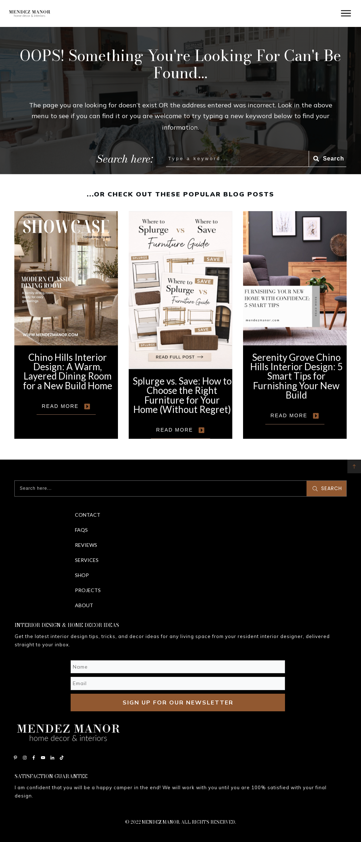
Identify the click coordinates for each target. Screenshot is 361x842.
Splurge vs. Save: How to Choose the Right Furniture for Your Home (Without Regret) (180, 325)
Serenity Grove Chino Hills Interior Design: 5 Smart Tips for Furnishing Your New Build (295, 325)
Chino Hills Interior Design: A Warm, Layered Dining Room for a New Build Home (66, 325)
